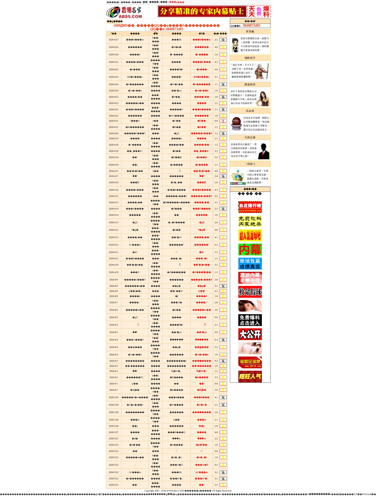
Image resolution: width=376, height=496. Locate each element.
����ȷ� (113, 2)
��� (163, 2)
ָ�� (145, 2)
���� (125, 2)
